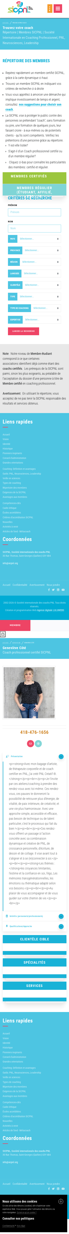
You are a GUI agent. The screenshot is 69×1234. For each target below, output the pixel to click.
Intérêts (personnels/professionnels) (27, 916)
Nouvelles (7, 522)
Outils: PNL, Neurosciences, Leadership (22, 473)
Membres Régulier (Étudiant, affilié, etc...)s (34, 190)
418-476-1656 (32, 732)
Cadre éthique (9, 508)
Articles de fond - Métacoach (16, 531)
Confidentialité (20, 585)
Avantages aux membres (15, 497)
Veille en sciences (11, 478)
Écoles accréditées (12, 512)
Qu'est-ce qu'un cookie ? (26, 1212)
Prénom (12, 205)
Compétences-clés (12, 503)
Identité (6, 444)
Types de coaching (12, 482)
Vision (6, 439)
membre (15, 625)
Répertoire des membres (15, 487)
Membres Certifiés (29, 176)
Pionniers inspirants (12, 453)
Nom (10, 221)
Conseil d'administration (14, 458)
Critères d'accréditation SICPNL (18, 517)
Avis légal (21, 1226)
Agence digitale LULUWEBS (50, 610)
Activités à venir (10, 526)
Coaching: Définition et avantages (19, 468)
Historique (8, 448)
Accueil (6, 23)
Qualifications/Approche (21, 926)
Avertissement (37, 585)
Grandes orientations (13, 462)
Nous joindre (53, 585)
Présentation (16, 756)
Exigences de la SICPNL (14, 492)
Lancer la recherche (23, 331)
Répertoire (16, 643)
